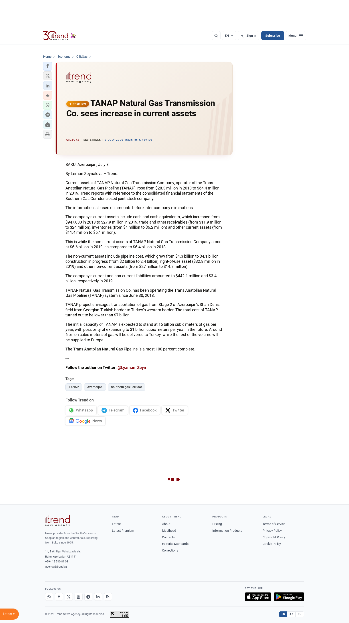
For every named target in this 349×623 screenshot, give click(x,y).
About (166, 524)
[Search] (216, 35)
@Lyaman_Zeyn (132, 367)
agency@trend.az (56, 566)
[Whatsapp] (49, 597)
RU (300, 614)
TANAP (74, 387)
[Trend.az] (59, 36)
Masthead (169, 530)
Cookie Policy (272, 544)
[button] (47, 66)
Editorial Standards (175, 544)
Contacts (168, 537)
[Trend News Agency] (57, 520)
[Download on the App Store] (258, 596)
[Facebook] (59, 597)
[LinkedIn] (98, 597)
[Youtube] (79, 597)
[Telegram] (88, 597)
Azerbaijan (95, 387)
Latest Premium (123, 530)
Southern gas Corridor (126, 387)
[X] (69, 597)
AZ (291, 614)
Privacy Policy (272, 530)
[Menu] (296, 35)
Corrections (170, 550)
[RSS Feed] (108, 597)
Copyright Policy (274, 537)
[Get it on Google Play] (289, 596)
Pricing (217, 524)
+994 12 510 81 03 (56, 561)
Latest (116, 524)
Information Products (227, 530)
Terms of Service (274, 524)
